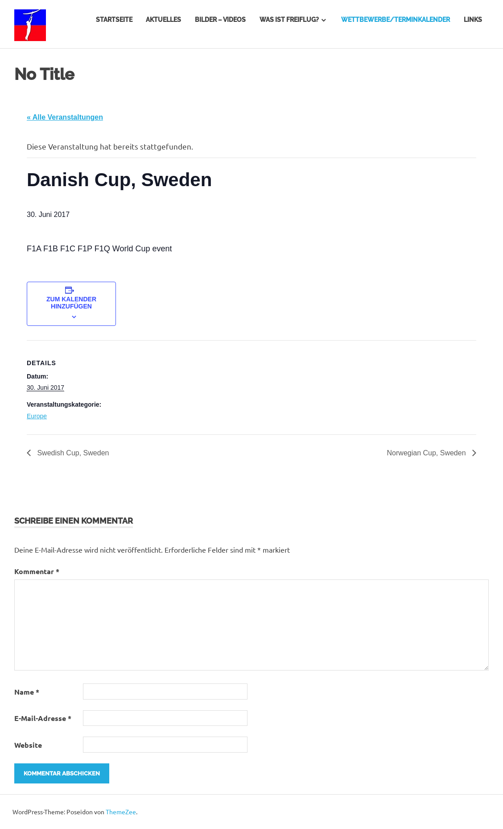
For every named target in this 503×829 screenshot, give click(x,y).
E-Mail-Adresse (42, 718)
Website (28, 745)
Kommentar (36, 571)
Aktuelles (163, 19)
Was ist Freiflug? (289, 19)
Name (26, 691)
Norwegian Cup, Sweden (427, 453)
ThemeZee (121, 812)
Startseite (114, 19)
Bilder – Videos (220, 19)
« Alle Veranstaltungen (65, 117)
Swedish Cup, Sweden (72, 453)
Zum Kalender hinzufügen (71, 303)
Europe (37, 416)
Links (473, 19)
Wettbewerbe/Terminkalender (395, 19)
